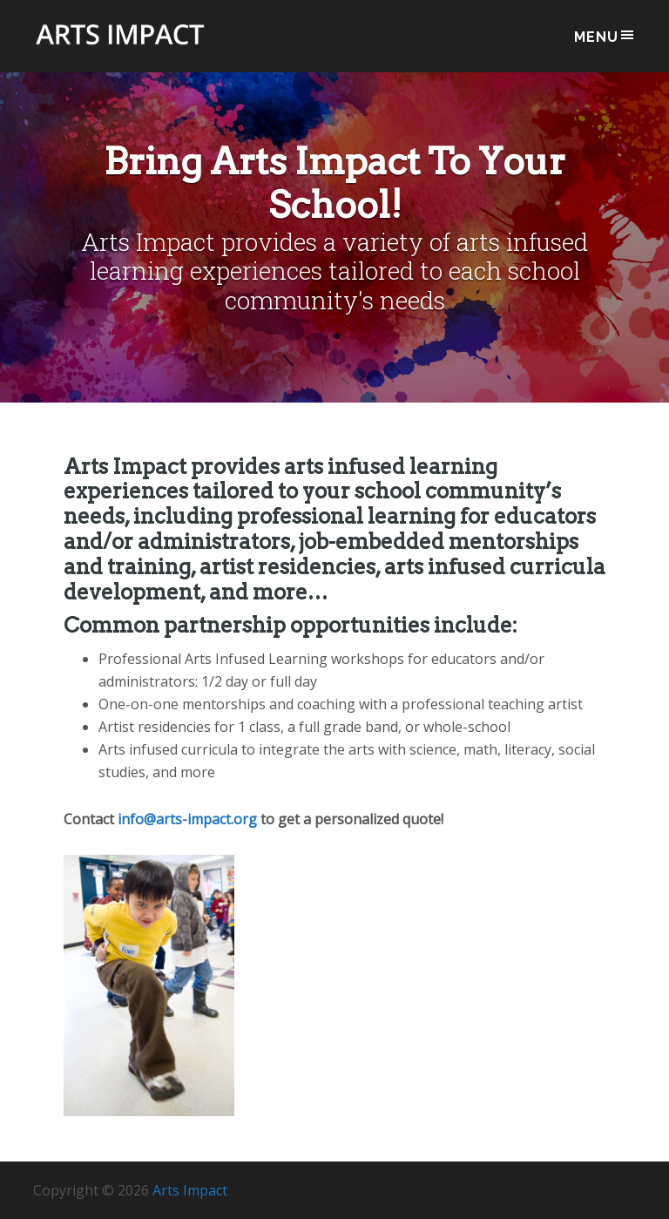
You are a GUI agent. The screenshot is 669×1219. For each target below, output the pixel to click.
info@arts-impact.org (187, 819)
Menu (605, 35)
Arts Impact (120, 44)
